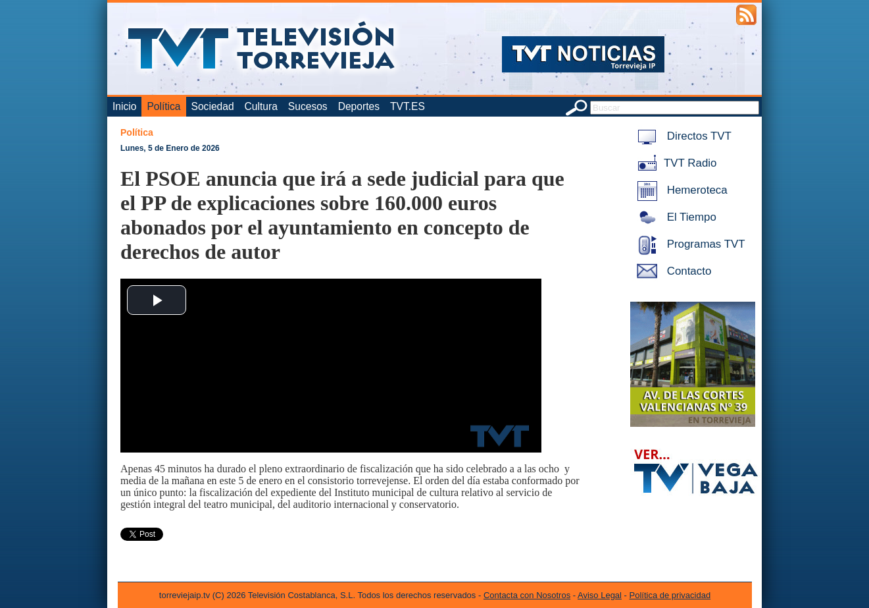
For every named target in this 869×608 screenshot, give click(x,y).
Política (163, 106)
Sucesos (308, 106)
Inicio (124, 106)
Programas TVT (688, 244)
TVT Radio (674, 163)
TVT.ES (407, 106)
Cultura (261, 106)
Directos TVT (682, 136)
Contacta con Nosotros (527, 595)
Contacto (671, 271)
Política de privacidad (670, 595)
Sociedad (212, 106)
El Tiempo (674, 217)
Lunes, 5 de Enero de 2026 (170, 148)
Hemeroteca (680, 190)
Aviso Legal (600, 595)
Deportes (359, 106)
